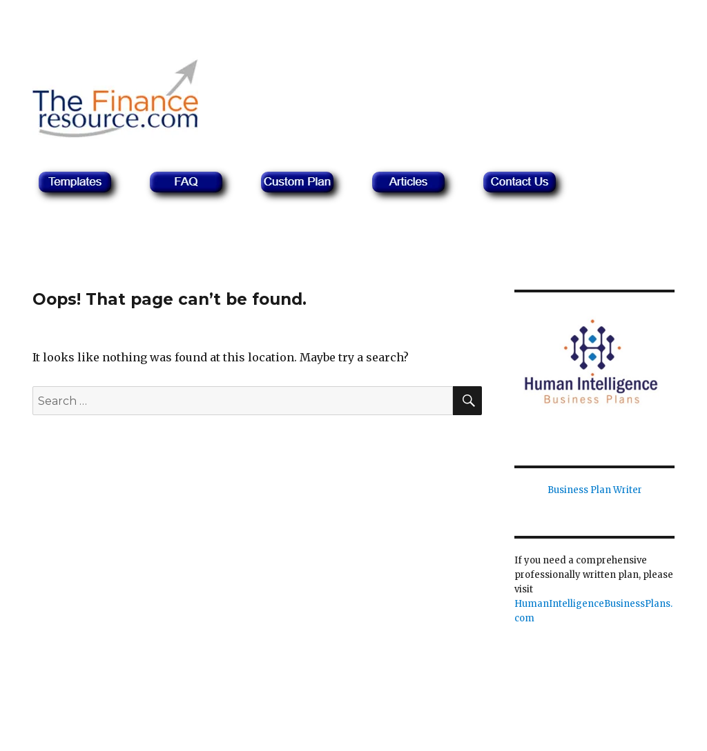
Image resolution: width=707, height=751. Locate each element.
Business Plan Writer (595, 490)
